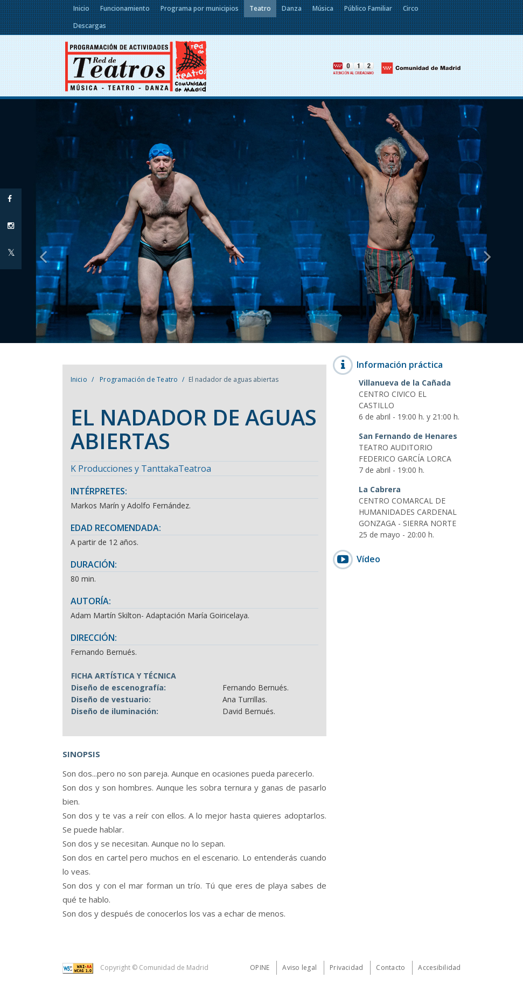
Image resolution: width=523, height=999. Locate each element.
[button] (39, 221)
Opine (259, 967)
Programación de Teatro (138, 379)
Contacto (390, 967)
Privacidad (346, 967)
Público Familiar (368, 8)
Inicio (79, 379)
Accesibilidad (439, 967)
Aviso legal (299, 967)
